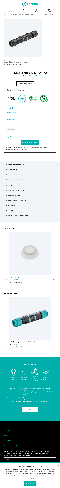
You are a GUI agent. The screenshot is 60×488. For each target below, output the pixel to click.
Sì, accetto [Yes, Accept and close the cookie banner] (30, 483)
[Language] (49, 10)
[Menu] (10, 10)
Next (54, 280)
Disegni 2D (11, 205)
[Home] (30, 4)
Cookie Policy (30, 478)
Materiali (11, 185)
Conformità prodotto (16, 190)
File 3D (10, 210)
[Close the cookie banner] (58, 465)
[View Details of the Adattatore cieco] (30, 253)
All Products (7, 15)
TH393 (32, 15)
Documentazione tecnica (17, 200)
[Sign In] (36, 10)
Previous (6, 280)
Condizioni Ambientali (16, 180)
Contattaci (30, 409)
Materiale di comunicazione (18, 215)
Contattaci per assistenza (18, 137)
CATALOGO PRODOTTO (18, 15)
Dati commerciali (14, 195)
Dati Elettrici (12, 170)
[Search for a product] (23, 10)
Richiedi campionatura (25, 84)
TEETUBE (27, 15)
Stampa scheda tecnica (30, 142)
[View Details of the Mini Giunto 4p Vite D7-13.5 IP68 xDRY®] (30, 318)
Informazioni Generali (16, 165)
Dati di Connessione (15, 175)
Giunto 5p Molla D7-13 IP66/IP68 (44, 15)
